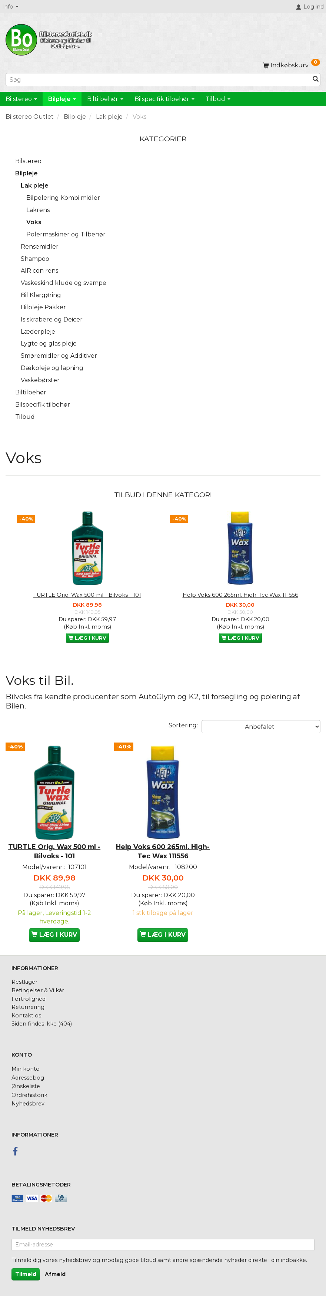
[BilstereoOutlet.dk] (50, 38)
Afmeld (55, 1269)
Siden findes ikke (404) (41, 1019)
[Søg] (316, 79)
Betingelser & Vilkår (37, 986)
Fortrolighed (28, 994)
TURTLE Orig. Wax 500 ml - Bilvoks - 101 (87, 595)
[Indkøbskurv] (291, 65)
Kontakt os (26, 1011)
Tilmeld (25, 1269)
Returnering (27, 1003)
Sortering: (183, 725)
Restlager (24, 977)
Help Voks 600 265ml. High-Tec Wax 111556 (240, 595)
